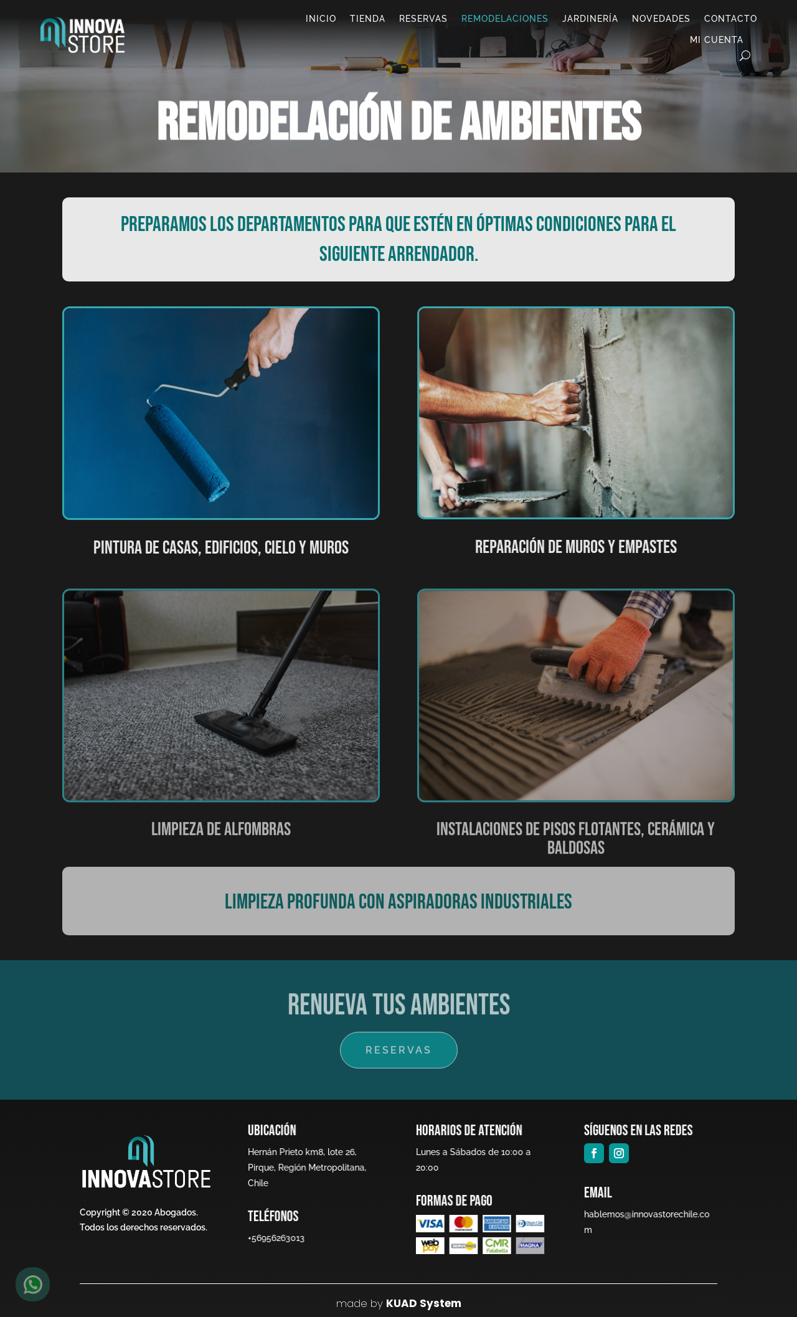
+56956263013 (275, 1238)
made (351, 1303)
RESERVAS (398, 1049)
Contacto (730, 19)
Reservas (423, 19)
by (375, 1303)
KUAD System (423, 1303)
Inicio (321, 19)
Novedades (661, 19)
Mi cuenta (716, 40)
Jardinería (590, 19)
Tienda (367, 19)
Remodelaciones (505, 19)
